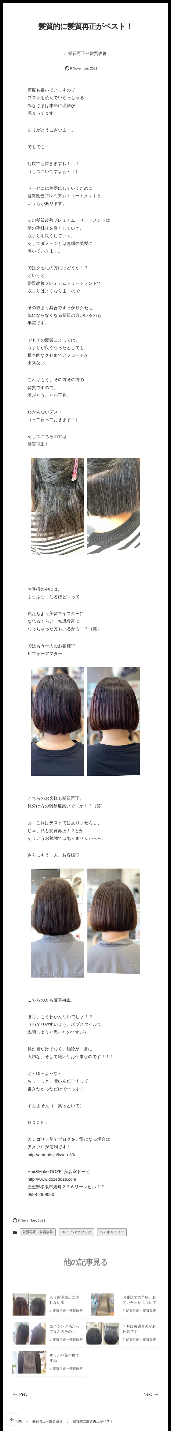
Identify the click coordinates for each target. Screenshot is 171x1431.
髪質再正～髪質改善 (87, 53)
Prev (19, 1394)
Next (151, 1394)
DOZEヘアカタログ (76, 1232)
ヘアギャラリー (112, 1232)
